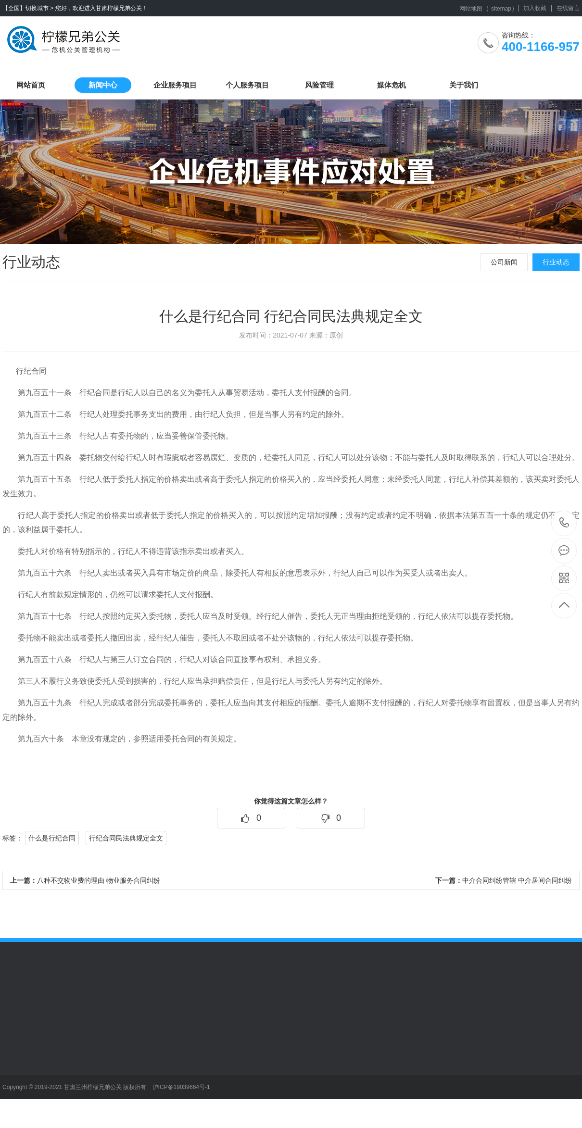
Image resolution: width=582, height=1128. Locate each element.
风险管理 (319, 85)
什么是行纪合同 (52, 838)
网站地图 (470, 8)
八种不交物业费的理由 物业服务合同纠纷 (85, 880)
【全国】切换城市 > (27, 8)
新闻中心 (103, 85)
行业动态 (556, 262)
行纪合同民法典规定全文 (126, 838)
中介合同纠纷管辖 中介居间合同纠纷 (503, 880)
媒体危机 (391, 85)
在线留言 (568, 8)
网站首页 (30, 85)
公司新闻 (504, 262)
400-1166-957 (564, 523)
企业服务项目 (175, 85)
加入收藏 (534, 8)
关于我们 (463, 85)
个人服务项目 (247, 85)
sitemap (501, 8)
